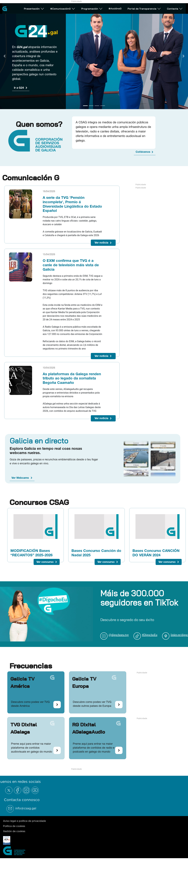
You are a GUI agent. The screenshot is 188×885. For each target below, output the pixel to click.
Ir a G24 (19, 87)
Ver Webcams (20, 477)
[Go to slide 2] (91, 106)
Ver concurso (45, 562)
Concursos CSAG (39, 502)
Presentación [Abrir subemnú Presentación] (34, 8)
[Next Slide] (183, 56)
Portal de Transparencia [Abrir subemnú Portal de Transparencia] (144, 8)
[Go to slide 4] (102, 106)
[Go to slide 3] (97, 106)
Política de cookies (14, 826)
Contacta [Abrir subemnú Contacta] (175, 8)
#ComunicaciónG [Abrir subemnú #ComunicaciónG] (62, 8)
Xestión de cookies (14, 831)
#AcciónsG (115, 7)
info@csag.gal (25, 808)
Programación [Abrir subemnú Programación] (92, 8)
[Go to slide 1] (85, 106)
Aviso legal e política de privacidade (24, 821)
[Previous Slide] (4, 56)
